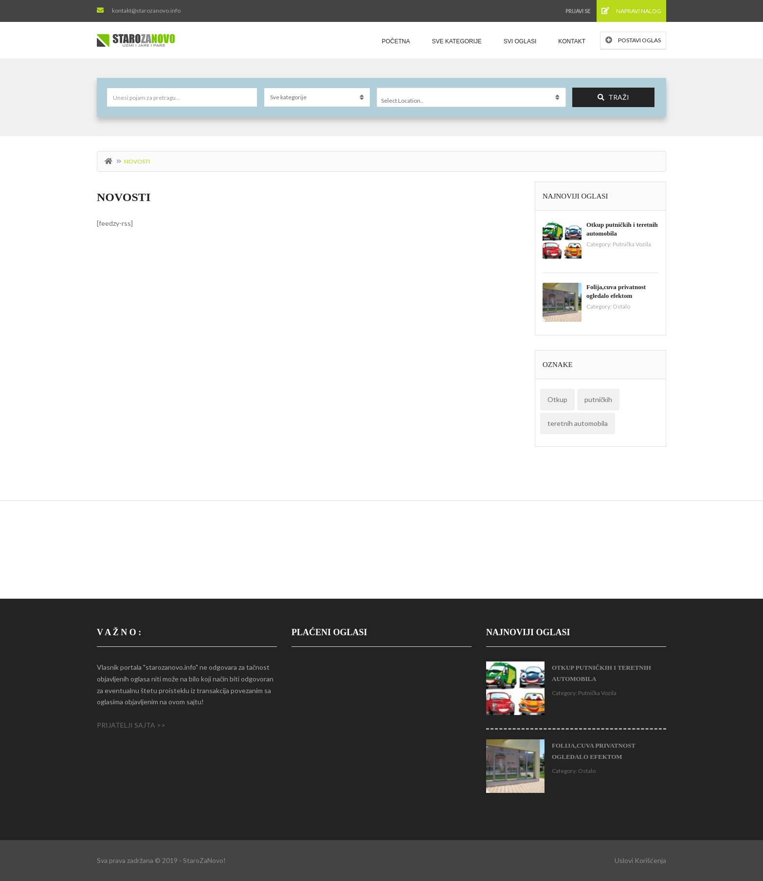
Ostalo (621, 306)
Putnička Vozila (632, 244)
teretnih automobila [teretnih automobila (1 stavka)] (577, 423)
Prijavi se (577, 11)
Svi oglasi (520, 41)
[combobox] (471, 97)
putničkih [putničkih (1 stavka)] (598, 399)
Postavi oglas (633, 40)
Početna (396, 41)
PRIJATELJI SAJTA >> (131, 725)
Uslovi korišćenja (640, 860)
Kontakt (571, 41)
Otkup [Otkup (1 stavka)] (557, 399)
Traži (613, 97)
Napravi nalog (631, 11)
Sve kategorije (456, 41)
